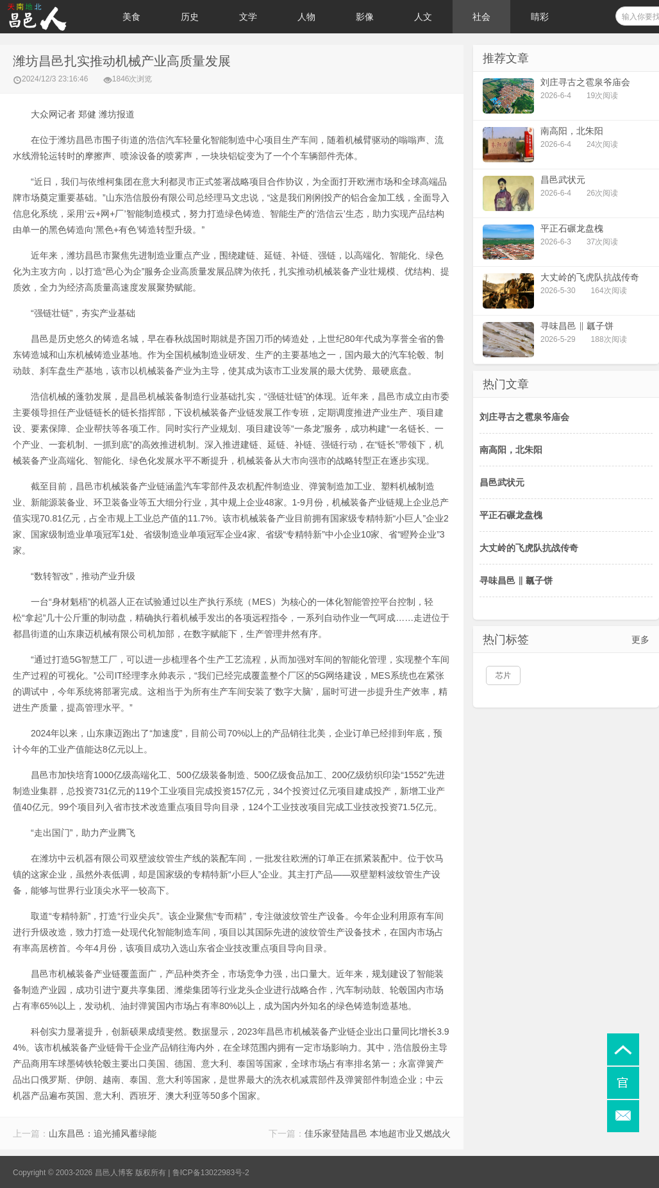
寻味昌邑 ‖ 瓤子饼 (516, 580)
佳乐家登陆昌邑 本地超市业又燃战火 (377, 1133)
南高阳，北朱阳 (511, 450)
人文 (423, 17)
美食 (131, 17)
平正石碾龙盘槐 (511, 515)
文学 (248, 17)
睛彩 (540, 17)
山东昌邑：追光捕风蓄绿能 (102, 1133)
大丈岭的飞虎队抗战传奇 (529, 548)
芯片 (503, 675)
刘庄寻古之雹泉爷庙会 (524, 417)
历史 (190, 17)
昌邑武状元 (502, 482)
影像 (365, 17)
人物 (306, 17)
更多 (640, 639)
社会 (481, 17)
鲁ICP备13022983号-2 (210, 1172)
